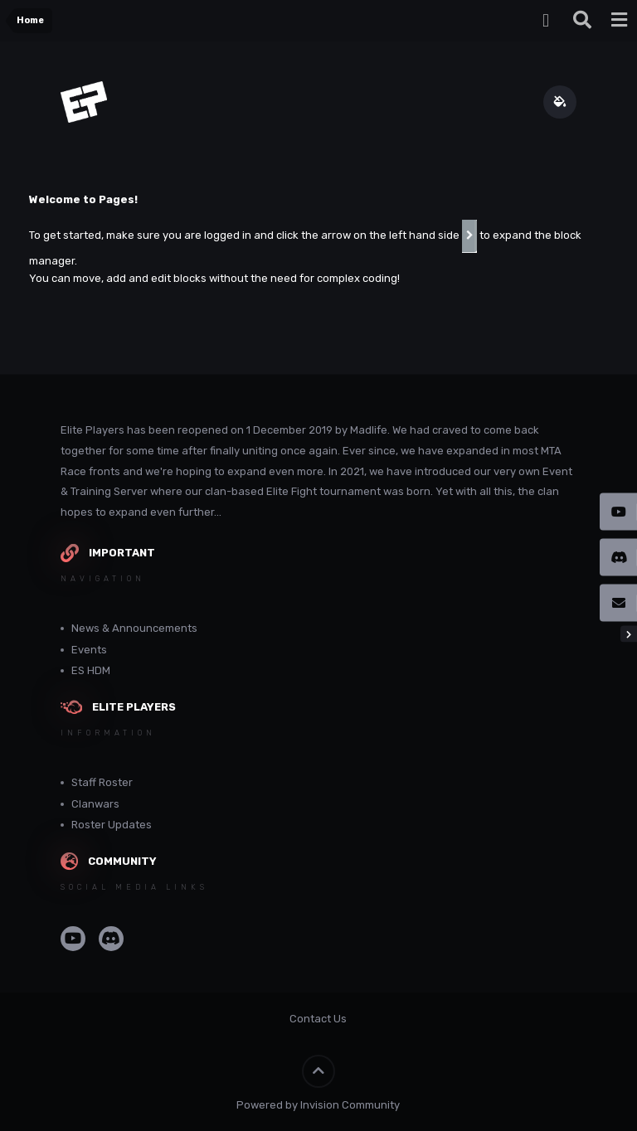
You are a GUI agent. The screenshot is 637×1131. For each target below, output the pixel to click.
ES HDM (90, 670)
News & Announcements (134, 628)
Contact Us (318, 1018)
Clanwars (95, 804)
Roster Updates (111, 824)
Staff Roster (102, 782)
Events (89, 649)
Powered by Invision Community (318, 1105)
